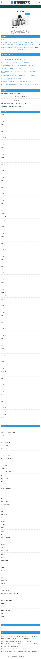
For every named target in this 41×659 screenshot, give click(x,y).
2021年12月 (3, 289)
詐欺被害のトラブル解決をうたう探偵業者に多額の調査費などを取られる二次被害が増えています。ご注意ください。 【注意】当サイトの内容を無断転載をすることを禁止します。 (22, 6)
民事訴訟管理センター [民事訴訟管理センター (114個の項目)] (13, 651)
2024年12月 (3, 170)
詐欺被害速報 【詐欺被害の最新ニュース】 (9, 593)
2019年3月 (3, 397)
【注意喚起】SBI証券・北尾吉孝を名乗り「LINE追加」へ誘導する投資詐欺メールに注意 (18, 81)
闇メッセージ (3, 620)
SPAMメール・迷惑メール (6, 438)
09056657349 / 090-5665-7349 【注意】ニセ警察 (11, 49)
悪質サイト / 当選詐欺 (5, 537)
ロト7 (2, 494)
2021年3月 (3, 318)
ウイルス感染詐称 (4, 445)
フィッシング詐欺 (4, 468)
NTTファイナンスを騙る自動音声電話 (8, 432)
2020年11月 (3, 332)
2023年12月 (3, 210)
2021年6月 (3, 309)
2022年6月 (3, 269)
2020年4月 (3, 355)
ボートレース (3, 475)
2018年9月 (3, 417)
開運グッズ (3, 613)
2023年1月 (3, 246)
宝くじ (2, 527)
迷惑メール (3, 606)
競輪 (2, 573)
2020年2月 (3, 361)
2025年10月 (3, 137)
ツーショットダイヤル (5, 455)
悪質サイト (3, 534)
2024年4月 (3, 197)
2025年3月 (3, 160)
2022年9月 (3, 259)
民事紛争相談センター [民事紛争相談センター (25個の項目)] (5, 651)
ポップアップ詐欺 (4, 478)
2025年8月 (3, 144)
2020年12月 (3, 328)
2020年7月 (3, 345)
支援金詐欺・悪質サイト (6, 550)
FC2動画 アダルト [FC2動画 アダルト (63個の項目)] (4, 638)
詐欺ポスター (3, 587)
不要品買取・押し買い (5, 501)
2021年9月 (3, 299)
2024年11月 (3, 174)
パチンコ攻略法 (4, 465)
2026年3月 (3, 121)
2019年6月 (3, 388)
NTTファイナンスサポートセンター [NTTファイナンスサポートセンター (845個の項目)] (32, 643)
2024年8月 (3, 183)
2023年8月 (3, 223)
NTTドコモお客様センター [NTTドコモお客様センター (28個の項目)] (11, 641)
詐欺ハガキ (3, 583)
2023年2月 (3, 243)
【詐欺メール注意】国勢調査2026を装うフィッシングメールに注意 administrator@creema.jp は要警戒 (20, 85)
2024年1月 (3, 206)
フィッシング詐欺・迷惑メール (7, 471)
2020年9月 (3, 338)
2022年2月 (3, 282)
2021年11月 (3, 292)
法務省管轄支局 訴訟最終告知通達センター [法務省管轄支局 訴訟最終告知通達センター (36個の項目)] (24, 651)
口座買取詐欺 (3, 521)
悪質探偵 (3, 544)
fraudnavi (34, 39)
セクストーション (4, 452)
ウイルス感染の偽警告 (5, 442)
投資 (2, 547)
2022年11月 (3, 253)
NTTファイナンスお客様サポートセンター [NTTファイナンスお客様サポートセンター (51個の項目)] (19, 643)
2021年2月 (3, 322)
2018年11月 (3, 411)
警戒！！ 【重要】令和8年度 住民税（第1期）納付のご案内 (12, 78)
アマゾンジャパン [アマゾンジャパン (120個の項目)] (24, 646)
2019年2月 (3, 401)
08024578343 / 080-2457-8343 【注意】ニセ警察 (11, 68)
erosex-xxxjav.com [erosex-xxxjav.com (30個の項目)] (28, 636)
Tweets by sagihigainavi (6, 627)
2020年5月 (3, 351)
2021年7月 (3, 305)
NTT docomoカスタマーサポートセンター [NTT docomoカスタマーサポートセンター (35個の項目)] (31, 638)
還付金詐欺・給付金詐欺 (6, 610)
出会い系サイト (4, 508)
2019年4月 (3, 394)
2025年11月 (3, 134)
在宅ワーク (3, 524)
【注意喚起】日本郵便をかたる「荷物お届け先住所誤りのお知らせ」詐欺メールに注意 (18, 65)
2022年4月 (3, 276)
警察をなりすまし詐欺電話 (6, 600)
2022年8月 (3, 262)
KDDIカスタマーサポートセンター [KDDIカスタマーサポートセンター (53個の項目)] (18, 638)
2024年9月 (3, 180)
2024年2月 (3, 203)
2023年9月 (3, 220)
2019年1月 (3, 404)
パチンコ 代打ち (4, 461)
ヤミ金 (2, 485)
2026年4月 (3, 118)
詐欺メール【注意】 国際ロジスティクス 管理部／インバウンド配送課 (15, 56)
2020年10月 (3, 335)
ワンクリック (3, 498)
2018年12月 (3, 407)
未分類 (2, 554)
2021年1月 (3, 325)
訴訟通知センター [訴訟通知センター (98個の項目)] (35, 651)
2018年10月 (3, 414)
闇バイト (3, 616)
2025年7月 (3, 147)
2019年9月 (3, 378)
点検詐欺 (3, 567)
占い (2, 517)
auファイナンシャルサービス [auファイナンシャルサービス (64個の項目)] (6, 636)
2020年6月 (3, 348)
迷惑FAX (3, 603)
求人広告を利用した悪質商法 (6, 564)
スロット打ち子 (4, 448)
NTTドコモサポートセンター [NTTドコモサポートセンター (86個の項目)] (20, 641)
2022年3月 (3, 279)
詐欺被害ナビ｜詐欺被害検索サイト (19, 656)
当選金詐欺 (3, 531)
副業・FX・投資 (4, 514)
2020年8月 (3, 341)
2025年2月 (3, 164)
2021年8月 (3, 302)
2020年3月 (3, 358)
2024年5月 (3, 193)
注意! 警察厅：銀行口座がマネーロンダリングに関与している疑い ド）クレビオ (17, 44)
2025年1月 (3, 167)
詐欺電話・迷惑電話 (5, 596)
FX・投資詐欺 (4, 429)
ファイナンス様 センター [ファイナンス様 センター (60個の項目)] (29, 648)
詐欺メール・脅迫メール (6, 590)
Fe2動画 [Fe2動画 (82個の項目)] (10, 638)
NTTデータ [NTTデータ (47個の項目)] (3, 641)
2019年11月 (3, 371)
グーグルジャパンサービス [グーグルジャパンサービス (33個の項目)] (20, 648)
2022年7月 (3, 266)
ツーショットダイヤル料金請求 (7, 458)
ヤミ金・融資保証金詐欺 (6, 488)
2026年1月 (3, 127)
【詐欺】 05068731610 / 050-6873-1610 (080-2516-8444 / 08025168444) (16, 39)
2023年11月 (3, 213)
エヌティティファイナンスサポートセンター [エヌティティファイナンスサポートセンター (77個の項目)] (8, 648)
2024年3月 (3, 200)
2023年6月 (3, 230)
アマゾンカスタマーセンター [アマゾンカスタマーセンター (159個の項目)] (6, 646)
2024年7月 (3, 187)
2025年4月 (3, 157)
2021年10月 (3, 295)
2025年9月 (3, 141)
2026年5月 (3, 114)
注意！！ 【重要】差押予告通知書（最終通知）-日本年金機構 (13, 59)
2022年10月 (3, 256)
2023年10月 (3, 216)
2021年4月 (3, 315)
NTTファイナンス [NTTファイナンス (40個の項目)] (29, 641)
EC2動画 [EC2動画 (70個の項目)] (23, 636)
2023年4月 (3, 236)
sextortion (3, 435)
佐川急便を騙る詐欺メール (6, 504)
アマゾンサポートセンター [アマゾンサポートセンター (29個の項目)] (16, 646)
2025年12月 (3, 131)
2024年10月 (3, 177)
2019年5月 (3, 391)
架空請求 (3, 557)
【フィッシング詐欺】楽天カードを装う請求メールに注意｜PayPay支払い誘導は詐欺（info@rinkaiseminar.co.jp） (18, 72)
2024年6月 (3, 190)
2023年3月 (3, 239)
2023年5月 (3, 233)
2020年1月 (3, 365)
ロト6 (2, 491)
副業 (2, 511)
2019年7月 (3, 384)
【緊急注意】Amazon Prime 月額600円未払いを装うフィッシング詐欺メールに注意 (17, 75)
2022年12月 (3, 249)
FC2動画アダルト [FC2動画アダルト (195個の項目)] (35, 636)
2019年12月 (3, 368)
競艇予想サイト (4, 570)
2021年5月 (3, 312)
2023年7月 (3, 226)
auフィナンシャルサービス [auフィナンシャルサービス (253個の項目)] (16, 636)
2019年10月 (3, 374)
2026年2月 (3, 124)
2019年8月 (3, 381)
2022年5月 (3, 272)
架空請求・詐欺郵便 (5, 560)
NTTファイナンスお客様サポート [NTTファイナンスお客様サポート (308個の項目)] (6, 643)
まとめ (2, 481)
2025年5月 (3, 154)
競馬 (2, 577)
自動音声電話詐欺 (4, 580)
